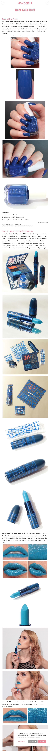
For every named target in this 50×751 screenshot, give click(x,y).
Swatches (30, 225)
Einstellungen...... (22, 741)
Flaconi (14, 219)
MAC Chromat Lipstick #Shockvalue (17, 231)
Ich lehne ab (33, 741)
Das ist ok (42, 741)
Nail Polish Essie (23, 225)
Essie (7, 225)
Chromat (27, 234)
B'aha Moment (24, 24)
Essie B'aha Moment (14, 225)
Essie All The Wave (10, 19)
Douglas (10, 217)
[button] (2, 2)
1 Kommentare (17, 224)
